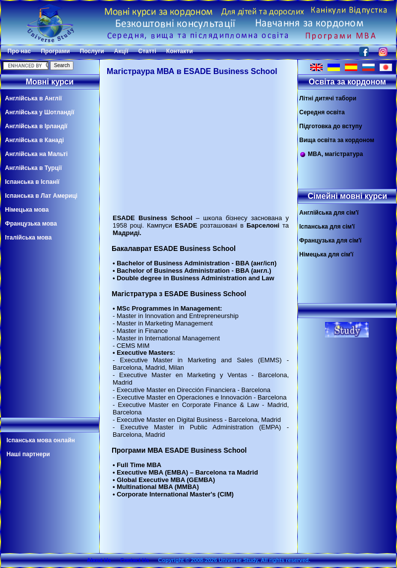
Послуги (92, 51)
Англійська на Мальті (36, 154)
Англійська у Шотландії (39, 112)
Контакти (179, 51)
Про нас (19, 51)
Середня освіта (322, 112)
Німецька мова (27, 209)
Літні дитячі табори (327, 98)
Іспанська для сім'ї (327, 226)
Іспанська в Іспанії (32, 181)
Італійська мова (28, 237)
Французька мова (31, 223)
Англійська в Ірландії (36, 126)
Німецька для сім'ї (326, 254)
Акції (121, 51)
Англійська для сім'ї (329, 212)
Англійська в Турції (33, 167)
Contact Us (134, 560)
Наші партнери (28, 454)
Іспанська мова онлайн (40, 440)
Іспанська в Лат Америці (41, 195)
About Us (99, 560)
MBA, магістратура (331, 154)
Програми (55, 51)
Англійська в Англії (33, 98)
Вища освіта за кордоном (336, 140)
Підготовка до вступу (330, 126)
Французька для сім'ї (330, 240)
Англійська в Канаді (34, 140)
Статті (147, 51)
